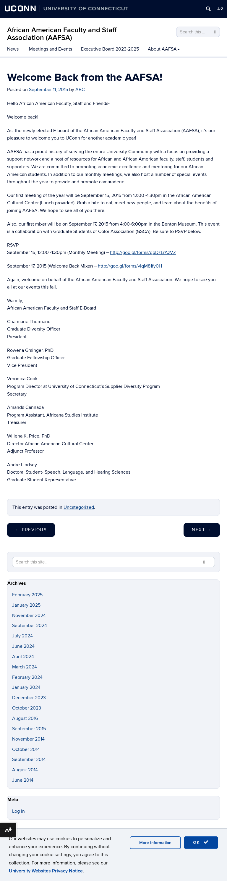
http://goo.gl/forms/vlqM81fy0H (130, 266)
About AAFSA (164, 49)
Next (202, 529)
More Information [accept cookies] (155, 842)
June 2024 (23, 646)
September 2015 (29, 729)
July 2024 (22, 636)
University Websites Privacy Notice (46, 871)
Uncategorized (79, 507)
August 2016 (25, 718)
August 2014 (25, 770)
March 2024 (24, 667)
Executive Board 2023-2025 (110, 49)
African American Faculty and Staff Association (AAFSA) (61, 34)
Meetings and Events (50, 49)
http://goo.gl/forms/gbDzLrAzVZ (143, 252)
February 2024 (27, 677)
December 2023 (29, 698)
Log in (18, 811)
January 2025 (26, 605)
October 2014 (26, 749)
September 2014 (29, 759)
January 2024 (26, 687)
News (13, 49)
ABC (80, 90)
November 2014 (28, 739)
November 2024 (29, 615)
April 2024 (23, 657)
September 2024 (29, 626)
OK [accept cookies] (201, 842)
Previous (31, 529)
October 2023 (26, 708)
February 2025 (27, 595)
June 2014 (22, 780)
